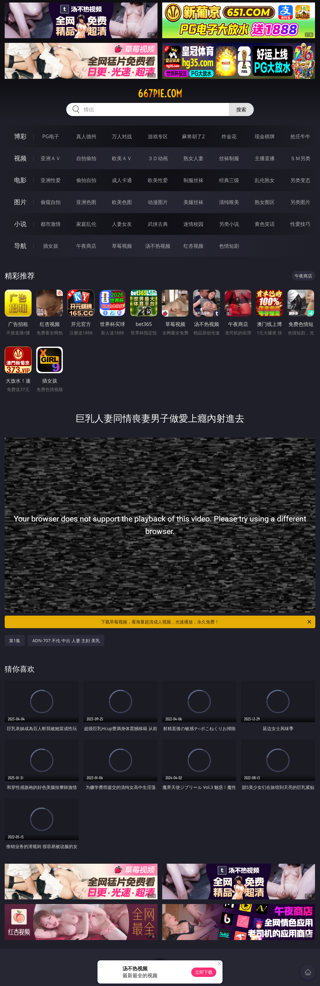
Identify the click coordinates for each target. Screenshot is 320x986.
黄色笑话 (265, 224)
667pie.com (160, 93)
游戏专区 (158, 136)
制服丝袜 (193, 180)
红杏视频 (193, 245)
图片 (20, 202)
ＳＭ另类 (300, 158)
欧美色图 (122, 202)
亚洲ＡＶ (51, 158)
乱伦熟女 (265, 180)
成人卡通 (122, 180)
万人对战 (122, 136)
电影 (20, 180)
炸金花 (229, 136)
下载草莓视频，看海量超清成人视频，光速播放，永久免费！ (206, 622)
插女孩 (50, 245)
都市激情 (51, 224)
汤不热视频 (157, 245)
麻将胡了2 (193, 136)
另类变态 (300, 180)
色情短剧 (229, 245)
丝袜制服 (229, 158)
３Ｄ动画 (158, 158)
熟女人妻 (193, 158)
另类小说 (229, 224)
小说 (20, 224)
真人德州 (86, 136)
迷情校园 (193, 224)
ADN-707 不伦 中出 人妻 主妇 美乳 (66, 640)
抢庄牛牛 (300, 136)
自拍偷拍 (86, 158)
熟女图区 (265, 202)
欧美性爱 (158, 180)
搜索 (241, 109)
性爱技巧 (300, 224)
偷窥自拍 (51, 202)
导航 (20, 245)
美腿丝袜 (193, 202)
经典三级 (229, 180)
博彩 (20, 136)
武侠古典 (158, 224)
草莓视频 (122, 245)
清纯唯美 (229, 202)
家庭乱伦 (86, 224)
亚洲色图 (86, 202)
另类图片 (300, 202)
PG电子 (50, 136)
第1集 (14, 640)
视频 (20, 158)
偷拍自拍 (86, 180)
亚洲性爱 (51, 180)
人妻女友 (122, 224)
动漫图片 (158, 202)
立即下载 (203, 972)
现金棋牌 (265, 136)
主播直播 (265, 158)
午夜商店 (86, 245)
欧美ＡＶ (122, 158)
